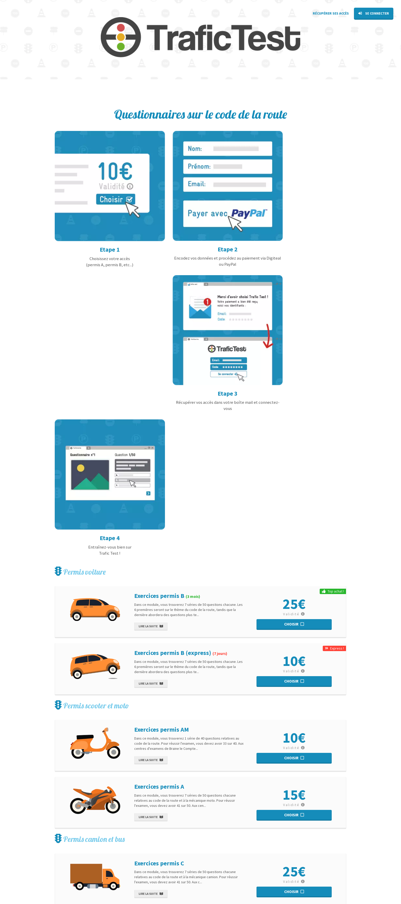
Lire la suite (151, 295)
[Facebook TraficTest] (56, 886)
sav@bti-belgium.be (68, 861)
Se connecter (373, 13)
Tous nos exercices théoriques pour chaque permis (293, 859)
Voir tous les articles (229, 859)
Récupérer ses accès (331, 13)
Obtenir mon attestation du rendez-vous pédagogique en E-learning (300, 880)
